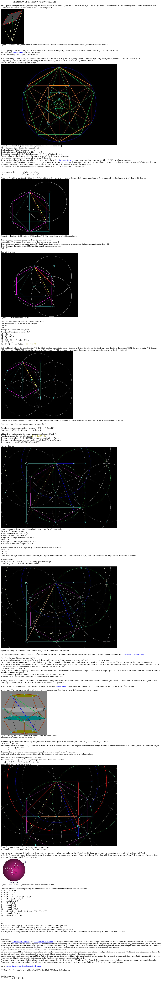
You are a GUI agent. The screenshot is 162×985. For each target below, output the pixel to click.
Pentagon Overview (66, 160)
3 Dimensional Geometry (43, 942)
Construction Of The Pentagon (133, 654)
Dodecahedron (17, 53)
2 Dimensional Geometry (21, 942)
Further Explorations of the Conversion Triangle (23, 966)
